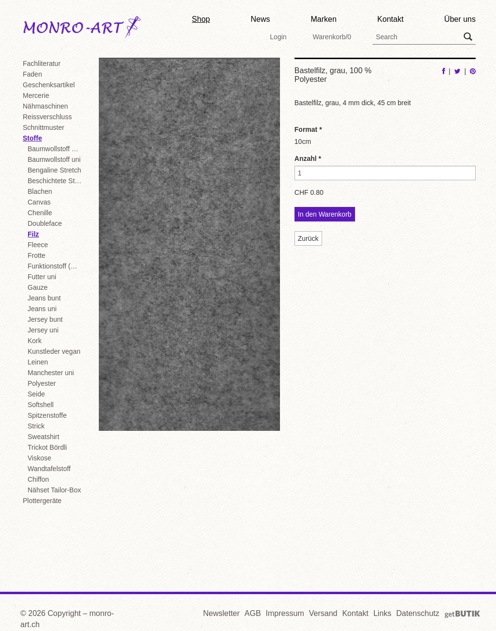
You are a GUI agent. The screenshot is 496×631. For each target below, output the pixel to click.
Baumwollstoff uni (54, 159)
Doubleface (45, 223)
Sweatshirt (43, 437)
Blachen (40, 191)
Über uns (460, 19)
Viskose (39, 458)
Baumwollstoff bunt (56, 149)
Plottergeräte (42, 501)
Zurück (308, 238)
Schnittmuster (43, 127)
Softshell (41, 405)
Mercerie (36, 95)
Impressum (285, 613)
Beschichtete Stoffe (56, 181)
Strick (36, 426)
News (260, 19)
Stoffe (32, 138)
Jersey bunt (45, 319)
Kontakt (390, 19)
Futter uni (42, 277)
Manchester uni (51, 373)
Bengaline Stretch (54, 170)
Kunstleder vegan (54, 351)
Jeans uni (42, 309)
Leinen (38, 362)
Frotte (37, 255)
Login (278, 37)
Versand (323, 613)
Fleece (38, 245)
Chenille (40, 213)
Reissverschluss (47, 117)
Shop (201, 19)
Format (308, 129)
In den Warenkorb (325, 214)
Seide (36, 394)
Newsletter (221, 613)
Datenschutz (417, 613)
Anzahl (307, 158)
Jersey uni (43, 330)
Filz (33, 234)
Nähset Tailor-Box (54, 490)
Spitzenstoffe (47, 415)
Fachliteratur (42, 63)
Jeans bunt (44, 298)
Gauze (37, 287)
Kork (35, 341)
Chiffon (38, 479)
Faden (32, 74)
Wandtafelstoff (49, 469)
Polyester (42, 383)
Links (382, 613)
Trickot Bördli (47, 447)
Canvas (39, 202)
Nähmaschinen (45, 106)
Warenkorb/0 (331, 37)
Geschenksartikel (49, 85)
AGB (253, 613)
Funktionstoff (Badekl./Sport (56, 266)
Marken (323, 19)
